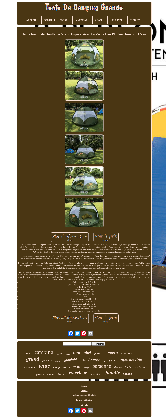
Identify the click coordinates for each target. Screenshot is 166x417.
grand (32, 359)
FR (86, 405)
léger (59, 354)
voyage (127, 373)
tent (76, 352)
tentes (140, 353)
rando (67, 354)
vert (104, 361)
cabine (27, 353)
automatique (96, 374)
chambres (61, 374)
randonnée (91, 359)
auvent (50, 374)
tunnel (113, 353)
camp (56, 367)
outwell (66, 367)
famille (112, 372)
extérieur (78, 372)
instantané (29, 367)
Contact (84, 390)
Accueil (84, 386)
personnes (40, 375)
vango (86, 367)
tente (44, 366)
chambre (126, 353)
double (117, 367)
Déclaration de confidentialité (84, 395)
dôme (77, 367)
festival (99, 353)
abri (87, 352)
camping (43, 352)
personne (101, 366)
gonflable (71, 360)
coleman (58, 361)
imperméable (130, 359)
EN (82, 405)
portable (47, 361)
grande (112, 360)
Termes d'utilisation (84, 400)
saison (140, 367)
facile (128, 367)
